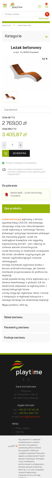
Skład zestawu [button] (26, 317)
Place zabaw (22, 428)
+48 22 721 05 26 (28, 410)
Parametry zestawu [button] (26, 327)
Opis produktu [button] (26, 208)
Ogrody (20, 432)
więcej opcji (44, 18)
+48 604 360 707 (28, 413)
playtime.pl (6, 25)
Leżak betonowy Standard (26, 194)
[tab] (26, 208)
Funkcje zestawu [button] (26, 337)
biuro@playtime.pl (30, 417)
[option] (26, 73)
